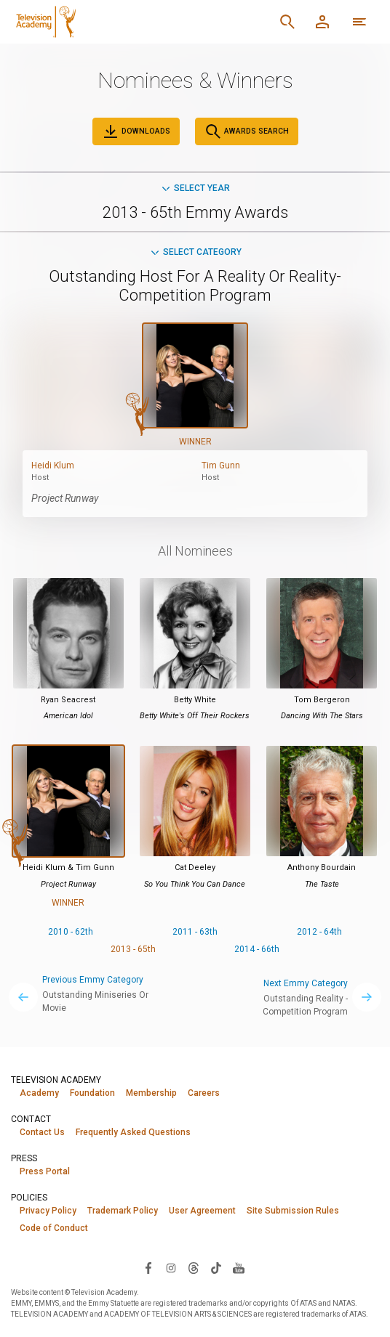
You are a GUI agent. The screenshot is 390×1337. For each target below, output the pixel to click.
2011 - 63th (195, 932)
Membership (151, 1093)
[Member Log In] (322, 21)
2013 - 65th (133, 949)
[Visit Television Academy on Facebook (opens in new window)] (148, 1267)
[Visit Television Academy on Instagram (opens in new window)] (171, 1267)
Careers (204, 1093)
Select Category (195, 252)
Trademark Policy (122, 1211)
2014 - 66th (256, 949)
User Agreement (202, 1211)
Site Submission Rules (293, 1211)
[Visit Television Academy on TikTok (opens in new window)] (216, 1267)
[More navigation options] (359, 21)
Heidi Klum (52, 465)
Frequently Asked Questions (133, 1132)
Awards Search (246, 131)
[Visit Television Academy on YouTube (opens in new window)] (238, 1267)
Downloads (136, 131)
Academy (39, 1093)
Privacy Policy (48, 1211)
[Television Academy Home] (115, 22)
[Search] (287, 21)
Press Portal (45, 1171)
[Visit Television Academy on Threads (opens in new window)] (193, 1267)
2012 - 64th (319, 932)
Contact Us (42, 1132)
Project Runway (64, 498)
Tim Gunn (221, 465)
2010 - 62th (70, 932)
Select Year (195, 188)
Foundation (92, 1093)
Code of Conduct (54, 1228)
